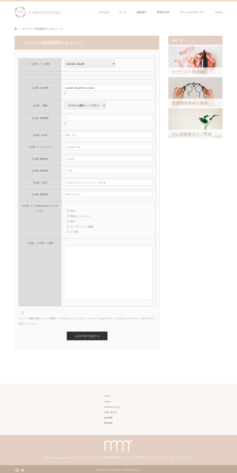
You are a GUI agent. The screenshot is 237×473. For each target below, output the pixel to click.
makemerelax (115, 468)
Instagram (17, 468)
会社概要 (108, 416)
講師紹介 (141, 12)
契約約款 (108, 421)
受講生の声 (162, 12)
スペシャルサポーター (191, 12)
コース (122, 12)
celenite (219, 12)
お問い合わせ (110, 411)
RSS (22, 468)
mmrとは (103, 12)
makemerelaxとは (112, 405)
